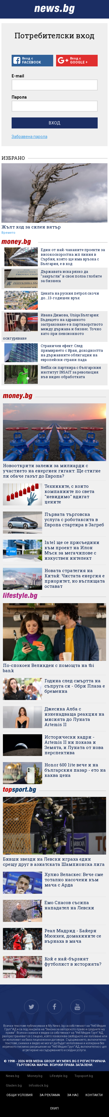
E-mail (18, 76)
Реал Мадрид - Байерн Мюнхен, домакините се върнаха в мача (72, 936)
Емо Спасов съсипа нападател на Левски (69, 905)
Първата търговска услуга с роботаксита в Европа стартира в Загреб (74, 519)
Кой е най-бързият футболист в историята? (72, 961)
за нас (72, 1095)
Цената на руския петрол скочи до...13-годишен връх (70, 295)
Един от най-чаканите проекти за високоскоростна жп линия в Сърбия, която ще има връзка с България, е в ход (73, 256)
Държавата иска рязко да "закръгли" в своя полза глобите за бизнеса (71, 276)
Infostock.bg (38, 1085)
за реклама (50, 1095)
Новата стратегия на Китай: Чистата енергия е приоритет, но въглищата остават (74, 578)
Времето (8, 233)
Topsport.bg (83, 1076)
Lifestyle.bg (58, 1076)
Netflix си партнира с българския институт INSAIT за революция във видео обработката (71, 372)
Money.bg (34, 1076)
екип (54, 1108)
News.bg (12, 1076)
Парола (19, 97)
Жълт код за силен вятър (31, 227)
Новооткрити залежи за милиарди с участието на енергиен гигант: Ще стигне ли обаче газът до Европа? (52, 471)
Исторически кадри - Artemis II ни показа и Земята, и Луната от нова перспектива (73, 744)
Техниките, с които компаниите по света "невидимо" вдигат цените (69, 493)
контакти (94, 1095)
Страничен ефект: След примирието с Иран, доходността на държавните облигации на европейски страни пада (72, 352)
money (19, 242)
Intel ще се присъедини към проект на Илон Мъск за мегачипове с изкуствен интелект (71, 550)
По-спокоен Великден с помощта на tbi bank (48, 667)
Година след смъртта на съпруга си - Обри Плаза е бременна (74, 686)
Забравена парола (29, 136)
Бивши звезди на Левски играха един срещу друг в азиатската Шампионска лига (54, 861)
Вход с (32, 61)
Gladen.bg (14, 1085)
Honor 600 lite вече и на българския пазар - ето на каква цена (75, 770)
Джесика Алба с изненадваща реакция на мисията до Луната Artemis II (74, 716)
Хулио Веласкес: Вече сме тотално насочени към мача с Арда (73, 879)
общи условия (19, 1095)
